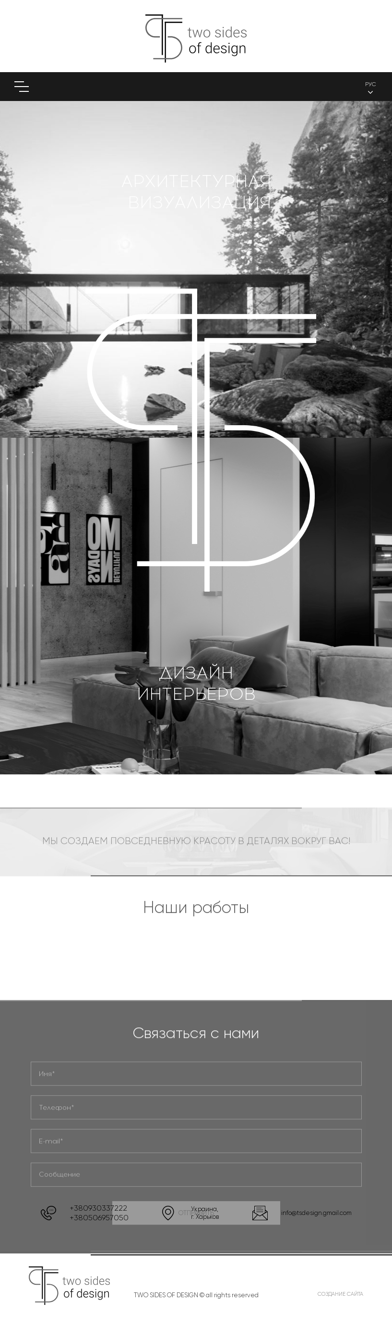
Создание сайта (340, 1294)
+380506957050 (99, 1217)
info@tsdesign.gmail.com (316, 1212)
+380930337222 (98, 1208)
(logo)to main (196, 38)
